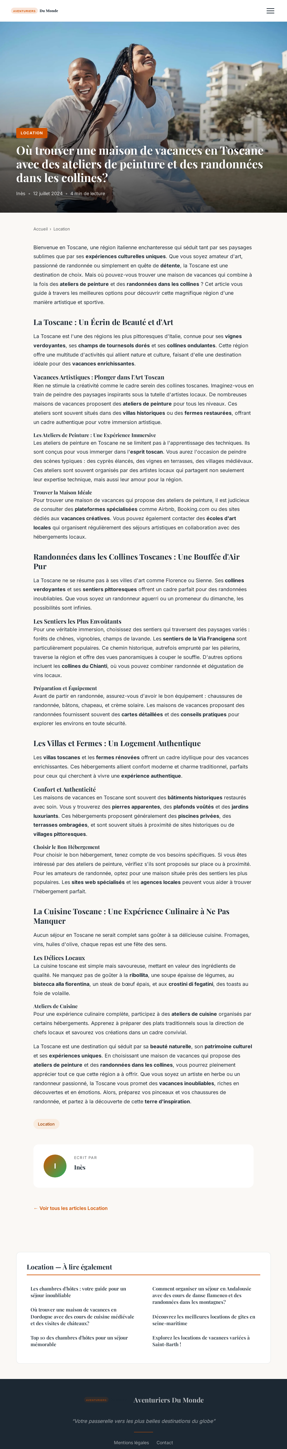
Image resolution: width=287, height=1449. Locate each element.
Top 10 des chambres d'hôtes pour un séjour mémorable (79, 1340)
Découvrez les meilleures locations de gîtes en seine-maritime (203, 1319)
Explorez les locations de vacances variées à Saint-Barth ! (201, 1340)
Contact (165, 1442)
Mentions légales (131, 1442)
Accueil (40, 228)
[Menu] (270, 11)
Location (32, 133)
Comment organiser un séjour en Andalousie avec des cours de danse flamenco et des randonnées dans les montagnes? (201, 1295)
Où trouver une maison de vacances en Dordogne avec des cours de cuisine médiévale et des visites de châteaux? (82, 1316)
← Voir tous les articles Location (70, 1208)
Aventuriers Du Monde (143, 1400)
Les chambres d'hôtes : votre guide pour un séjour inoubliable (78, 1291)
